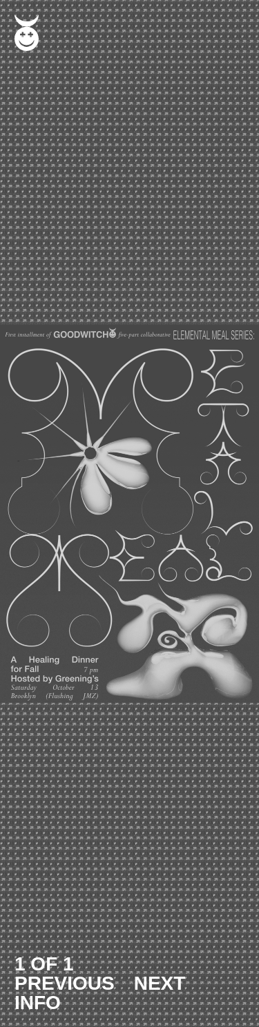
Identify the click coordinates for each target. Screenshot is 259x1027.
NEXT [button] (160, 983)
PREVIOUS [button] (65, 983)
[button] (129, 513)
